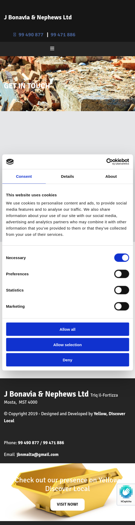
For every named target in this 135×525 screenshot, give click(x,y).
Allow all (67, 329)
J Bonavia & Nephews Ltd (38, 17)
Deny (67, 360)
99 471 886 (63, 34)
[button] (67, 505)
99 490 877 (31, 34)
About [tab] (111, 176)
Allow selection (67, 344)
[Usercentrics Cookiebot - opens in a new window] (106, 161)
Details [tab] (67, 176)
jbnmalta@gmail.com (37, 454)
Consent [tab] (24, 176)
